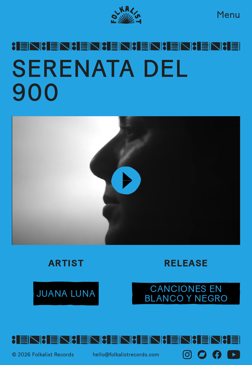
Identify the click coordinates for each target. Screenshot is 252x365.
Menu (228, 14)
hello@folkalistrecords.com (126, 354)
